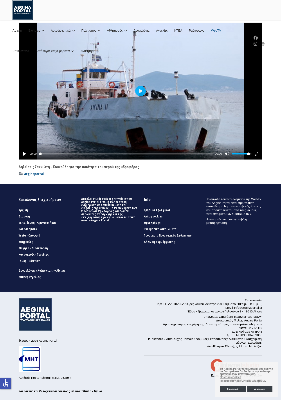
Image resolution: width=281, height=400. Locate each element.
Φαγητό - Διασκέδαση (33, 248)
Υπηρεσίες (26, 241)
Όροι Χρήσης (152, 222)
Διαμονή (24, 216)
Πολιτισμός (88, 30)
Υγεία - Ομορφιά (29, 235)
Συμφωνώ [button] (232, 389)
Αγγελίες (162, 30)
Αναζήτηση (88, 51)
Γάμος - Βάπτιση (29, 260)
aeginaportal (34, 173)
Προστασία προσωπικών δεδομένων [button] (243, 380)
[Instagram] (255, 44)
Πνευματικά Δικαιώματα (160, 229)
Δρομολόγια (141, 30)
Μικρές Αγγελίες (30, 276)
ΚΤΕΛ (178, 30)
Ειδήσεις (34, 30)
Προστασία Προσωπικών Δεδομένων (167, 235)
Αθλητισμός (115, 30)
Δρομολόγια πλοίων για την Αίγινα (42, 270)
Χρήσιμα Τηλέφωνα (157, 210)
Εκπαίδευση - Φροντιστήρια (37, 222)
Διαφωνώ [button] (259, 389)
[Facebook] (256, 38)
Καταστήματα (28, 229)
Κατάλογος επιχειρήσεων (53, 51)
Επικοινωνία (21, 51)
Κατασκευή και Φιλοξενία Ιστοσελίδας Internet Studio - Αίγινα (60, 391)
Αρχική (17, 30)
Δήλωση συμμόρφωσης (159, 241)
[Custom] (263, 44)
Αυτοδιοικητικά (60, 30)
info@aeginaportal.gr (248, 307)
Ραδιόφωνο (196, 30)
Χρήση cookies (153, 216)
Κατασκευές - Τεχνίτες (34, 254)
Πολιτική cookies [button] (230, 377)
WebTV (216, 30)
